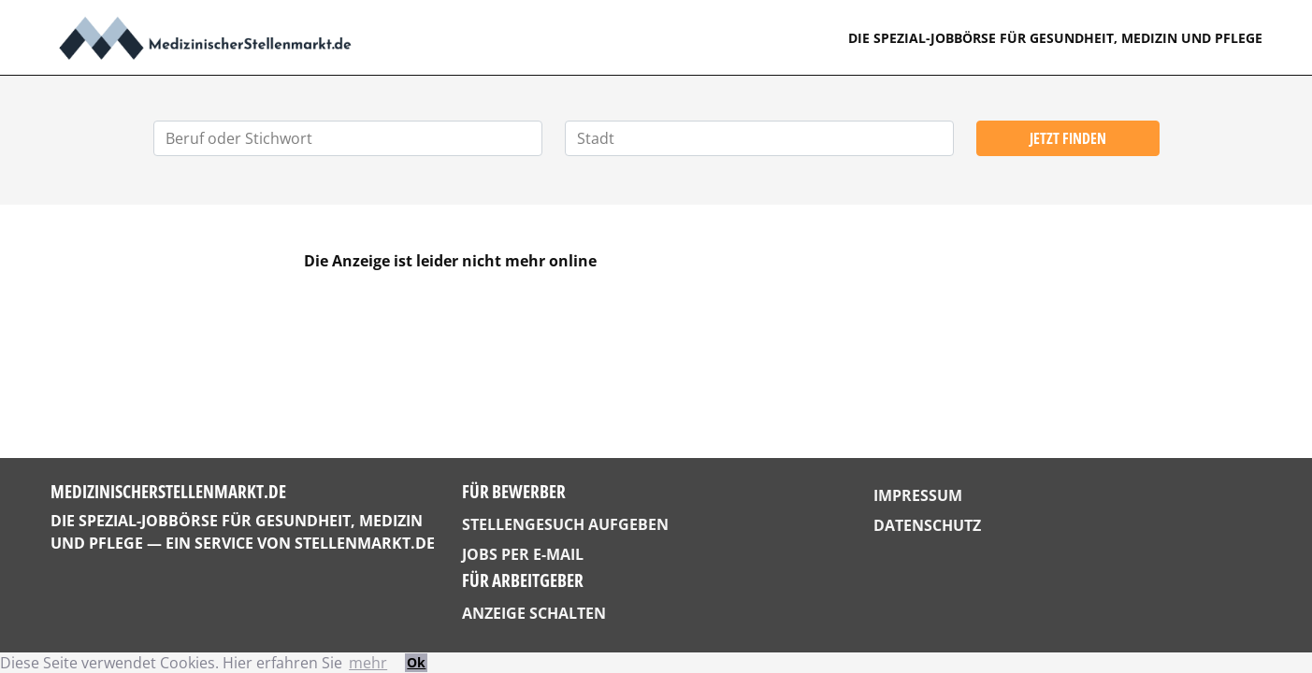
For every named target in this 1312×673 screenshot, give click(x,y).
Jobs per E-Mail (523, 554)
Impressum (917, 495)
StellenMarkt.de (365, 543)
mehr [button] (368, 662)
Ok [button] (416, 662)
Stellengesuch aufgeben (565, 524)
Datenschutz (927, 525)
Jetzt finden (1068, 138)
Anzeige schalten (534, 613)
